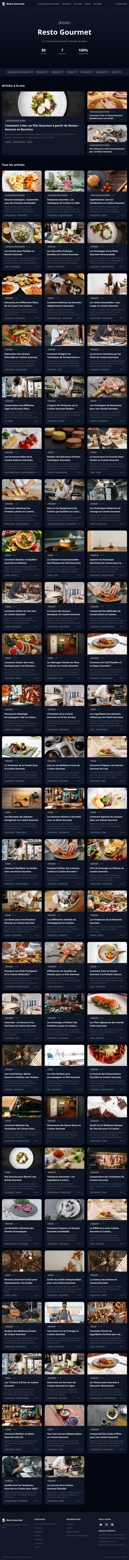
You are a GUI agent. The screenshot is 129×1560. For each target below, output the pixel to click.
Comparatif (102, 72)
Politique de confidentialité (77, 1535)
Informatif (78, 4)
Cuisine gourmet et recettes (49, 4)
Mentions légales (73, 1532)
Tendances (67, 4)
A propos (70, 1524)
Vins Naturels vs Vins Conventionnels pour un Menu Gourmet (111, 1541)
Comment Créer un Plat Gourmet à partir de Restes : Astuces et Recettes (112, 1535)
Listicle (116, 72)
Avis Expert (97, 4)
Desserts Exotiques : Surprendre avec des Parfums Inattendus (111, 1545)
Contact (69, 1528)
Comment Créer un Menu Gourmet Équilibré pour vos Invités (112, 1538)
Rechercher (121, 4)
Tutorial (88, 4)
